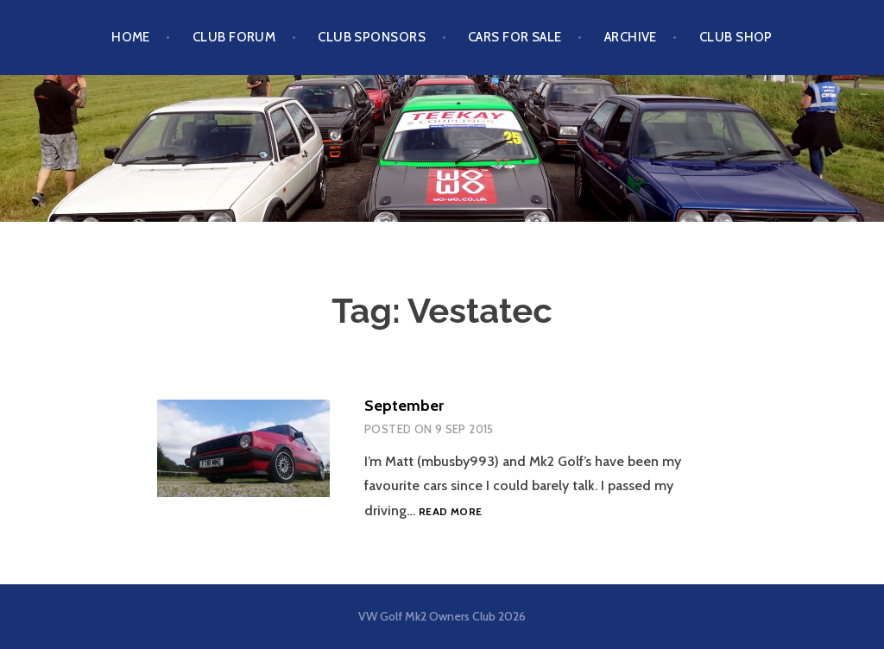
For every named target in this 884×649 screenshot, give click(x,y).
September (404, 405)
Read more (450, 511)
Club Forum (234, 37)
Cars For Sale (515, 37)
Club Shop (736, 37)
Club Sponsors (372, 37)
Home (130, 37)
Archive (630, 37)
